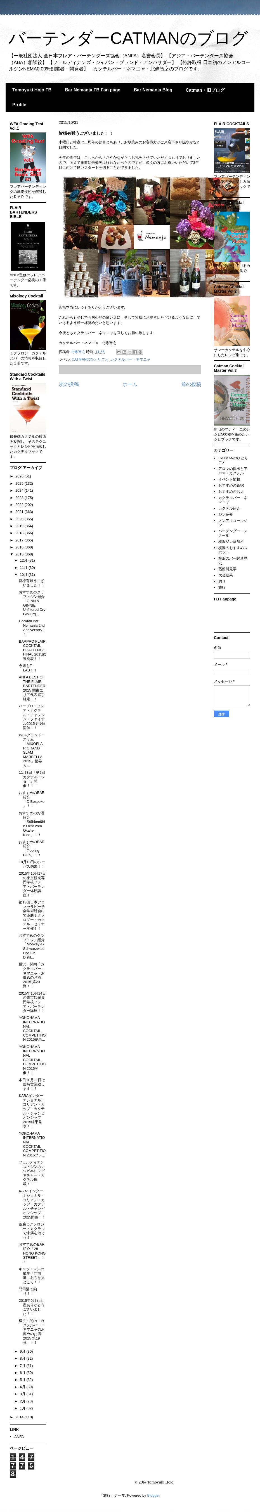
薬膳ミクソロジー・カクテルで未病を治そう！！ (32, 1230)
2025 (20, 483)
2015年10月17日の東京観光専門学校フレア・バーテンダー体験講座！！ (32, 884)
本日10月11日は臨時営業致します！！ (32, 1084)
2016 (20, 547)
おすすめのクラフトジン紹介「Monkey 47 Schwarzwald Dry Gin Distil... (32, 946)
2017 (20, 540)
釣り (222, 581)
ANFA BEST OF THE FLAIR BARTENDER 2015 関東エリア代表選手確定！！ (32, 688)
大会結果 (225, 575)
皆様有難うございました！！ (32, 583)
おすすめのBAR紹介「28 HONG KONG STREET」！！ (32, 1253)
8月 (23, 1358)
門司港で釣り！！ (28, 1291)
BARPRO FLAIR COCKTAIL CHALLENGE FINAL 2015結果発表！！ (32, 650)
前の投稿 (191, 384)
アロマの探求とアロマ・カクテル (232, 471)
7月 (23, 1366)
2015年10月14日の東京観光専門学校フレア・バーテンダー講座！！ (32, 1002)
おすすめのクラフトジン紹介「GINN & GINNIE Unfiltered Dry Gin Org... (32, 603)
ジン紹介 (225, 514)
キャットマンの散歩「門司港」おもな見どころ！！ (32, 1275)
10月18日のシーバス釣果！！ (32, 864)
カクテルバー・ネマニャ (130, 359)
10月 (24, 574)
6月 (23, 1373)
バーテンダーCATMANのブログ (128, 38)
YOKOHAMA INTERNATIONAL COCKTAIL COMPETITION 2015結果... (32, 1029)
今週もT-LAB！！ (28, 668)
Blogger (153, 1495)
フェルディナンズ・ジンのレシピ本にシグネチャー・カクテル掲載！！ (32, 1173)
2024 (20, 490)
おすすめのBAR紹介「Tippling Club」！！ (31, 848)
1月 (23, 1408)
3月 (23, 1394)
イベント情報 (229, 479)
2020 (20, 519)
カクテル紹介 (229, 508)
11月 (24, 567)
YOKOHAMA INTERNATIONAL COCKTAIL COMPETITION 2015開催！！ (32, 1060)
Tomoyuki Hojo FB (31, 89)
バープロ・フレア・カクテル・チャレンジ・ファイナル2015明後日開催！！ (32, 717)
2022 (20, 505)
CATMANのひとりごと (90, 359)
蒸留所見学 (227, 569)
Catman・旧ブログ (205, 90)
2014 (20, 1417)
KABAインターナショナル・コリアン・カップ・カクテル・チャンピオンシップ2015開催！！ (32, 1204)
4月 (23, 1387)
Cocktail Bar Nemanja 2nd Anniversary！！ (32, 627)
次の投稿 (69, 384)
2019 (20, 526)
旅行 (222, 587)
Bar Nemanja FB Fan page (92, 89)
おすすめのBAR (231, 485)
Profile (19, 104)
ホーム (130, 384)
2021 (20, 512)
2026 (20, 476)
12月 (24, 560)
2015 (20, 554)
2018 (20, 533)
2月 (23, 1401)
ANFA (19, 1437)
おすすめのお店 (231, 491)
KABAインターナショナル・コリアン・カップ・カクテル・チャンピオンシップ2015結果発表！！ (32, 1111)
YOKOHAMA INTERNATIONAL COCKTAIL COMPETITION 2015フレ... (32, 1144)
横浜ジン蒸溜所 (231, 542)
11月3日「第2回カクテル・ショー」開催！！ (32, 779)
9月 (23, 1351)
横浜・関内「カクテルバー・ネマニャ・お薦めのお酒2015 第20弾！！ (32, 975)
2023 (20, 498)
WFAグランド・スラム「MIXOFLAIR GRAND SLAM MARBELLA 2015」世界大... (32, 750)
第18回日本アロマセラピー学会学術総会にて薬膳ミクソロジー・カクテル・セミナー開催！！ (32, 915)
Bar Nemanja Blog (153, 89)
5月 (23, 1380)
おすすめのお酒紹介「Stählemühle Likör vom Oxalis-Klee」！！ (32, 824)
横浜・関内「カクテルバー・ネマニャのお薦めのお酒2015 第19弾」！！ (32, 1332)
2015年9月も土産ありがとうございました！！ (32, 1307)
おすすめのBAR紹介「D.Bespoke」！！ (31, 799)
